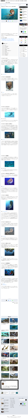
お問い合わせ (11, 416)
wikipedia (4, 283)
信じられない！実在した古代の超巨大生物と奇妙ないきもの (8, 40)
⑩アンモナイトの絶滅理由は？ (23, 56)
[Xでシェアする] (6, 21)
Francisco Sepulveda (5, 211)
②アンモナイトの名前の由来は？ (5, 46)
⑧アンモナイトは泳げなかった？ (5, 52)
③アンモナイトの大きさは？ (5, 47)
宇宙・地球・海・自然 (25, 38)
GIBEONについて (8, 416)
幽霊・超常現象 (21, 42)
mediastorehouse (4, 284)
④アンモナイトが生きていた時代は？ (5, 48)
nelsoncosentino (4, 74)
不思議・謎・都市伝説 (8, 2)
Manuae (3, 186)
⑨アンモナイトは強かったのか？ (5, 53)
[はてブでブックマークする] (10, 21)
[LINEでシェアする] (12, 21)
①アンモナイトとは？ (22, 46)
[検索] (26, 4)
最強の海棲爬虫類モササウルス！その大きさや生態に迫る (8, 39)
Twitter (18, 416)
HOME (14, 415)
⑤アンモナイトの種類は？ (4, 49)
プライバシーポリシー (15, 416)
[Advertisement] (9, 27)
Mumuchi (4, 276)
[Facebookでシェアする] (8, 21)
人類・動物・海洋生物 (21, 40)
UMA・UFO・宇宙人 (21, 38)
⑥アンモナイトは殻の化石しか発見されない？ (6, 50)
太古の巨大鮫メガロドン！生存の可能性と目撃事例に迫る (8, 38)
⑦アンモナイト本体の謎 (4, 51)
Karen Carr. (4, 139)
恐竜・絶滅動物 (25, 40)
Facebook (20, 416)
